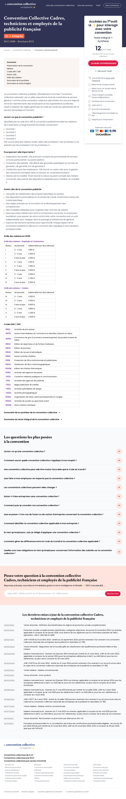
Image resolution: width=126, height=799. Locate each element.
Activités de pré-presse (24, 329)
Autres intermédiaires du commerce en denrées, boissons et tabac (43, 333)
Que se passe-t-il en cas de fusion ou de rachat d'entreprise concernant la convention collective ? (53, 514)
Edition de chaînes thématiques (28, 368)
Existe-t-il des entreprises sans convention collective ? (31, 496)
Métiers (10, 68)
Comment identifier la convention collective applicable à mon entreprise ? (41, 523)
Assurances (9, 765)
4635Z (8, 339)
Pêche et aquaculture (13, 767)
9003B (8, 405)
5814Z (8, 352)
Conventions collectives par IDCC (19, 758)
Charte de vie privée (11, 792)
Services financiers (71, 765)
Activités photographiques (25, 393)
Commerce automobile (43, 767)
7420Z (8, 393)
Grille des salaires (14, 77)
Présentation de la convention (20, 65)
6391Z (8, 372)
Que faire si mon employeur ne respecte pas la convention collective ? (39, 478)
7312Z (8, 384)
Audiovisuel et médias (13, 778)
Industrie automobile (71, 773)
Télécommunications (72, 778)
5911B (8, 360)
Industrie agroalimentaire (44, 773)
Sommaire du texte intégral (19, 83)
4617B (8, 333)
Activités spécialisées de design (27, 389)
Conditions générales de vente (77, 792)
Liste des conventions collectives (60, 5)
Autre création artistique (24, 405)
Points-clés (11, 74)
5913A (8, 364)
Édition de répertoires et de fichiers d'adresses (34, 344)
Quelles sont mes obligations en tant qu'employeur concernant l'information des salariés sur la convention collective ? (58, 552)
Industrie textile (98, 775)
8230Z (8, 397)
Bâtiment (37, 770)
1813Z (8, 329)
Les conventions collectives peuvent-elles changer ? (30, 487)
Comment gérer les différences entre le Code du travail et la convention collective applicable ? (52, 541)
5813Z (8, 348)
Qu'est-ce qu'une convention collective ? (24, 451)
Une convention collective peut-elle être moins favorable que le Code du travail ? (45, 469)
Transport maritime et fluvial (74, 781)
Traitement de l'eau (12, 773)
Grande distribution (12, 770)
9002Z (8, 401)
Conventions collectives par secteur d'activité (25, 761)
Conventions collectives (22, 50)
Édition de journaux (22, 348)
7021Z (8, 376)
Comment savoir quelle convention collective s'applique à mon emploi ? (40, 460)
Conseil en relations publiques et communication (35, 376)
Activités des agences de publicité (29, 380)
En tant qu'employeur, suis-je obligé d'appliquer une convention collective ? (42, 532)
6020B (8, 368)
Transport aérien (11, 781)
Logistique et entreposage (102, 778)
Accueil (6, 50)
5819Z (8, 356)
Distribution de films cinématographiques (32, 364)
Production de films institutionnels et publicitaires (35, 360)
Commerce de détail (71, 767)
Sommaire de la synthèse (18, 80)
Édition (36, 778)
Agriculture (97, 765)
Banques (37, 765)
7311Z (8, 380)
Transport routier (99, 781)
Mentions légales (28, 792)
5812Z (8, 344)
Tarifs (98, 5)
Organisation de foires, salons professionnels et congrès (38, 397)
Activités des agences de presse (28, 372)
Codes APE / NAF (14, 71)
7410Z (8, 389)
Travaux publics (70, 770)
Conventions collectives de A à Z (18, 755)
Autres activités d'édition (25, 356)
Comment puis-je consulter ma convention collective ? (31, 505)
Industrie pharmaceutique (73, 775)
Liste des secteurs (85, 5)
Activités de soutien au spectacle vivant (31, 401)
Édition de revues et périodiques (28, 352)
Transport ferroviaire (41, 781)
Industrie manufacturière (43, 775)
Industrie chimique (100, 773)
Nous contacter (112, 5)
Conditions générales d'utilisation (50, 792)
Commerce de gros (100, 767)
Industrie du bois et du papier (16, 775)
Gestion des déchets (101, 770)
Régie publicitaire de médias (26, 384)
